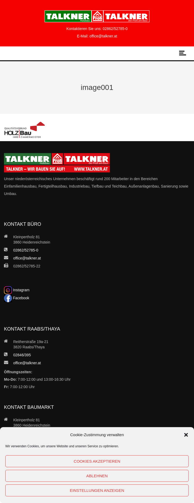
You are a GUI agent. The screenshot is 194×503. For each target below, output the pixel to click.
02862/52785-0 (115, 29)
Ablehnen (97, 476)
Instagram (16, 290)
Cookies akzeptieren (97, 461)
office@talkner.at (103, 36)
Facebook (16, 298)
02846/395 (22, 355)
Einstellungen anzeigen (97, 490)
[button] (186, 434)
